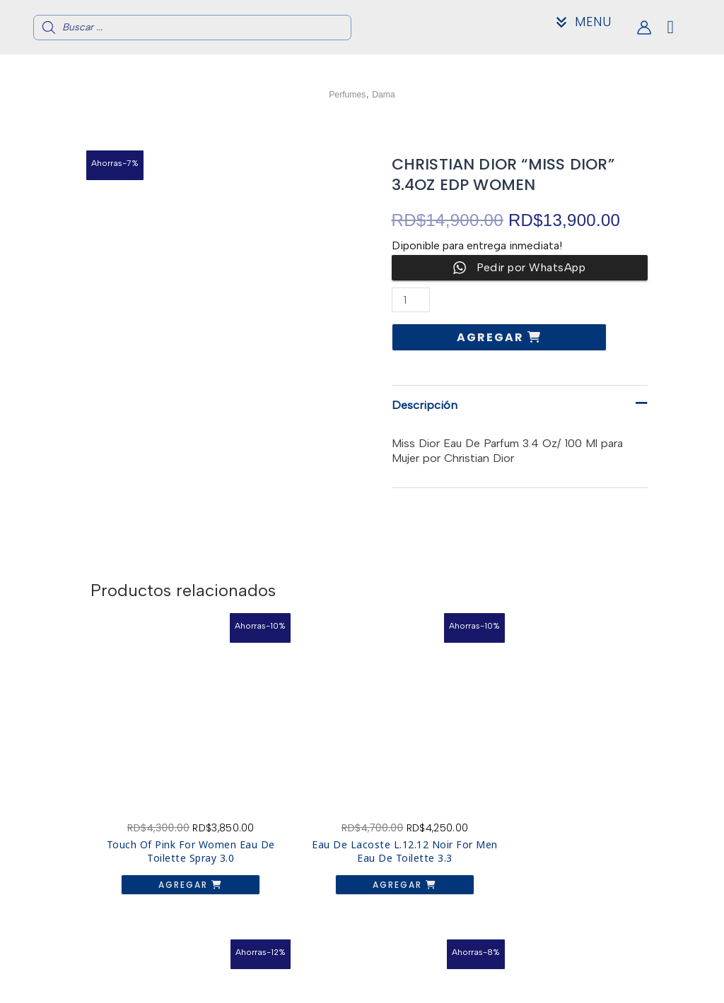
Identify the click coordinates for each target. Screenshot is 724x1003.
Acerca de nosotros (610, 964)
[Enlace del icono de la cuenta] (644, 27)
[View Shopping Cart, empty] (682, 27)
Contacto (610, 975)
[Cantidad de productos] (412, 299)
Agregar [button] (149, 839)
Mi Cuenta (610, 986)
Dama (389, 94)
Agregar (492, 337)
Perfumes (344, 94)
